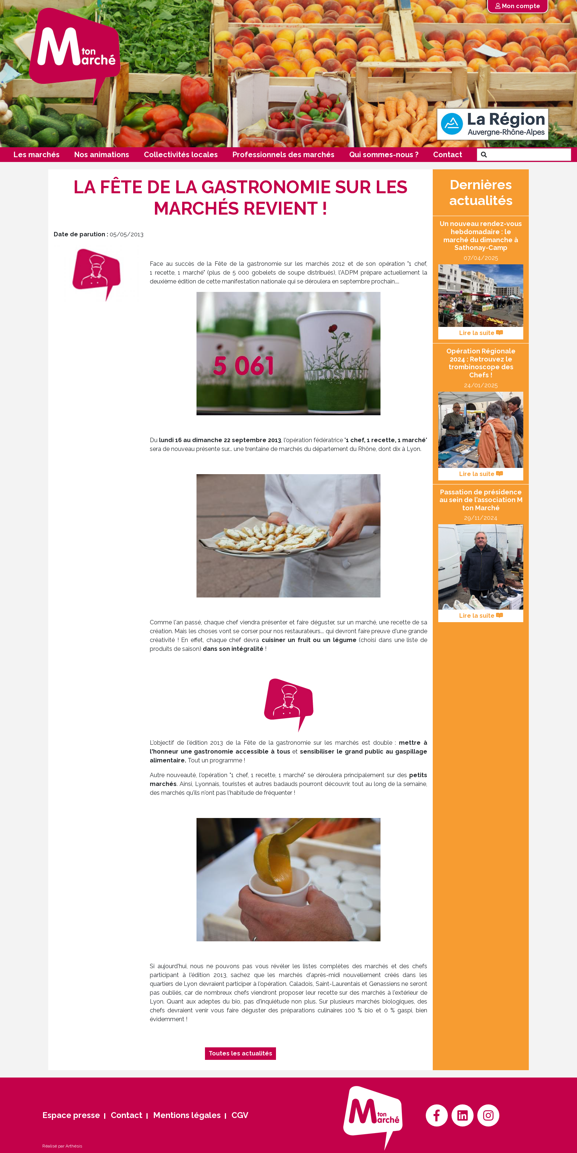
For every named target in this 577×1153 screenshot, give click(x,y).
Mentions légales (187, 1115)
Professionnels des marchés (283, 154)
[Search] (531, 154)
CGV (239, 1115)
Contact (447, 154)
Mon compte (517, 6)
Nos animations (101, 154)
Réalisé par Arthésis (62, 1146)
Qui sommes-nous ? (383, 154)
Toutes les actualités (240, 1053)
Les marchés (37, 154)
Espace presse (71, 1115)
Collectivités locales (181, 154)
